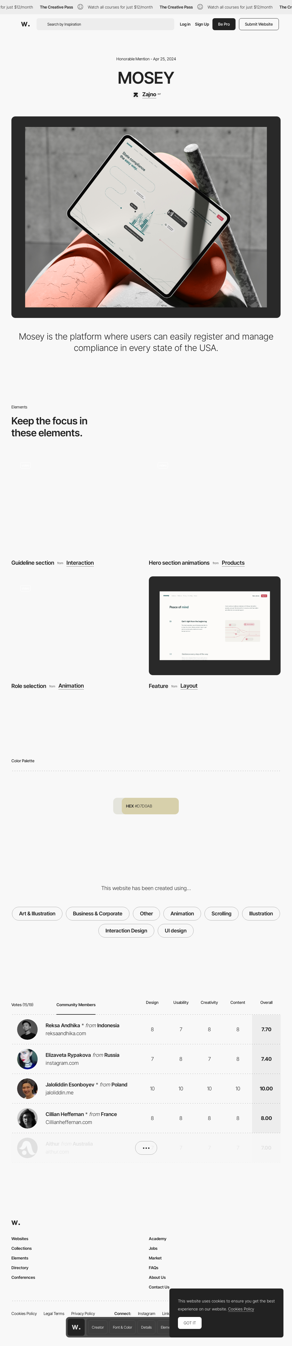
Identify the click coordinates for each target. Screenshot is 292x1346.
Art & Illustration (37, 913)
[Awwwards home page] (76, 1327)
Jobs (153, 1248)
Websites (19, 1238)
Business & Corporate (97, 913)
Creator (98, 1327)
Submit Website (259, 24)
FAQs (153, 1267)
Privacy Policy (83, 1313)
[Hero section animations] (215, 502)
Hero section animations (179, 562)
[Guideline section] (77, 502)
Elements (168, 1327)
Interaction (80, 563)
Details (146, 1327)
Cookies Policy (24, 1313)
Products (233, 563)
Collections (21, 1248)
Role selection (28, 686)
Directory (20, 1267)
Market (155, 1257)
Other (146, 913)
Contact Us (159, 1287)
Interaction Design (126, 931)
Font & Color (122, 1327)
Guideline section (32, 562)
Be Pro (224, 24)
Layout (189, 686)
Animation (71, 686)
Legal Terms (54, 1313)
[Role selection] (77, 625)
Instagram (146, 1313)
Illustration (261, 913)
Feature (158, 686)
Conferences (23, 1277)
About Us (157, 1277)
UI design (175, 931)
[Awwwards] (25, 24)
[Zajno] (146, 94)
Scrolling (222, 913)
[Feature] (215, 625)
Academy (158, 1238)
